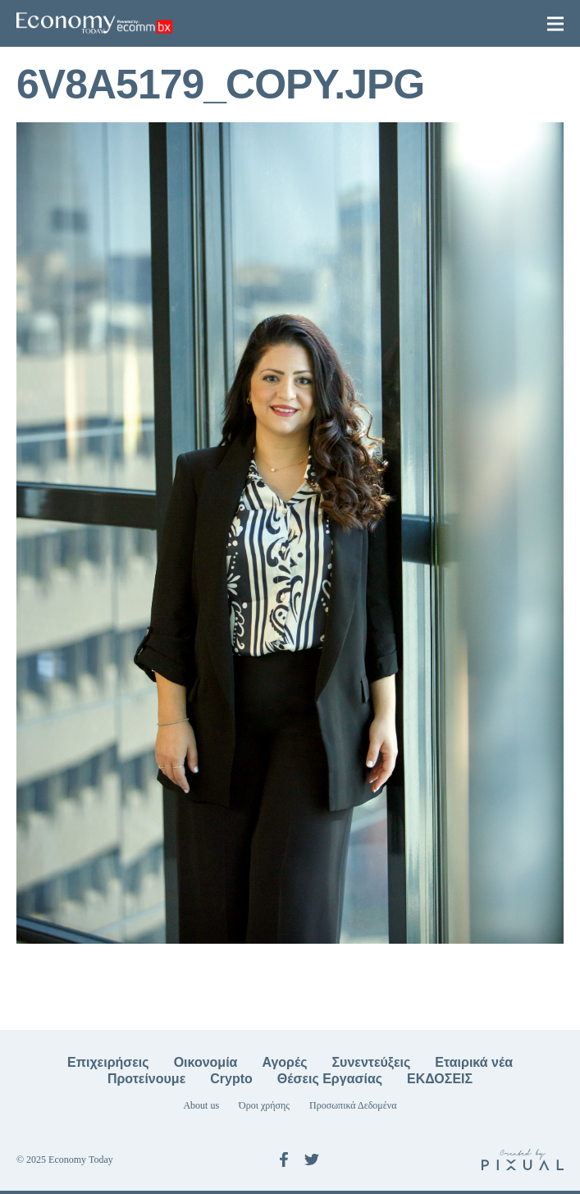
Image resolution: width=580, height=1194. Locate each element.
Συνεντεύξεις (371, 1062)
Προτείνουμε (146, 1079)
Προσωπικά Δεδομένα (352, 1105)
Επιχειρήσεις (108, 1062)
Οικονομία (206, 1062)
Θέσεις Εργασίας (329, 1079)
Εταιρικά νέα (474, 1062)
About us (201, 1105)
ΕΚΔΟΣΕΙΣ (440, 1079)
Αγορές (284, 1062)
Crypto (231, 1079)
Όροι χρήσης (264, 1105)
